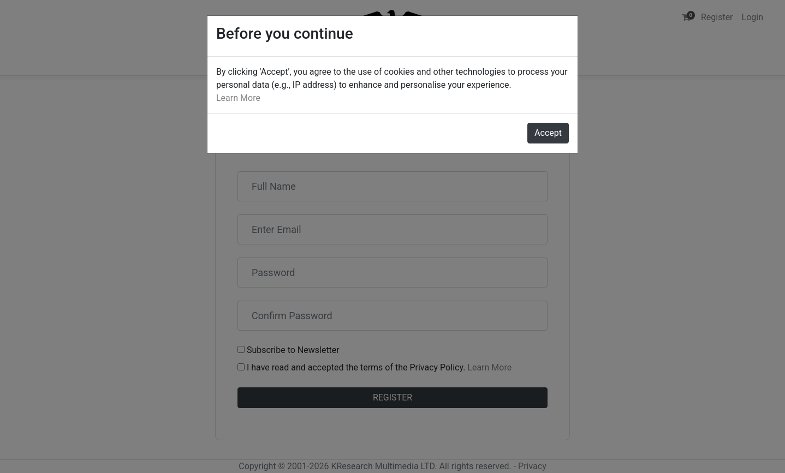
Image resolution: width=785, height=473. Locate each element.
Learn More (238, 98)
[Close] (548, 133)
